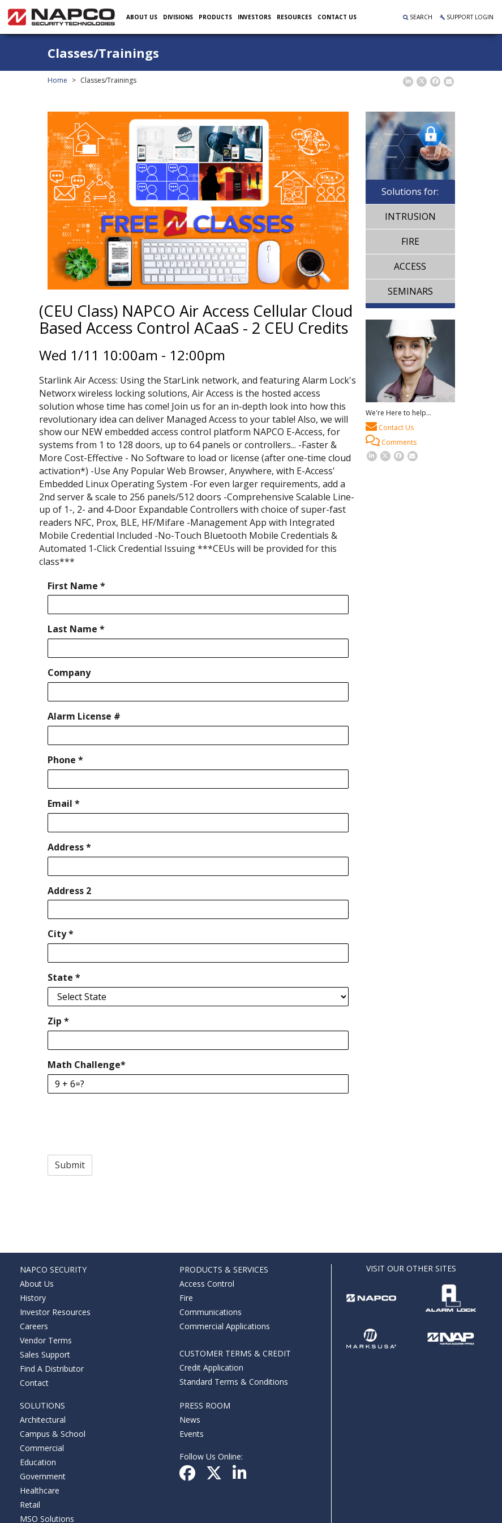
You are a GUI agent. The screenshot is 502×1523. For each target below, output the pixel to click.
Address (69, 847)
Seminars (410, 291)
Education (38, 1462)
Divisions (179, 17)
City (61, 934)
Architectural (43, 1419)
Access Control (206, 1283)
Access (410, 266)
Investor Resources (55, 1312)
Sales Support (45, 1354)
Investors (255, 17)
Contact (34, 1382)
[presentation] (134, 1124)
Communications (210, 1312)
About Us (142, 17)
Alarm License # (84, 716)
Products (216, 17)
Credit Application (211, 1367)
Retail (30, 1504)
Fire (410, 241)
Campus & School (52, 1433)
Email (64, 803)
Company (69, 672)
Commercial (42, 1448)
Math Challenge (87, 1064)
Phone (65, 760)
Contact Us (390, 426)
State (64, 977)
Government (43, 1476)
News (189, 1419)
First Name (76, 586)
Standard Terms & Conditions (233, 1381)
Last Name (76, 629)
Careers (34, 1326)
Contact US (337, 17)
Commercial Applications (224, 1326)
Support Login (467, 17)
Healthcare (39, 1490)
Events (191, 1433)
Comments (391, 441)
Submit (70, 1165)
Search (417, 17)
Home (57, 80)
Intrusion (410, 216)
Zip (58, 1021)
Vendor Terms (46, 1340)
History (33, 1297)
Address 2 (69, 890)
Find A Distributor (52, 1368)
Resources (294, 17)
